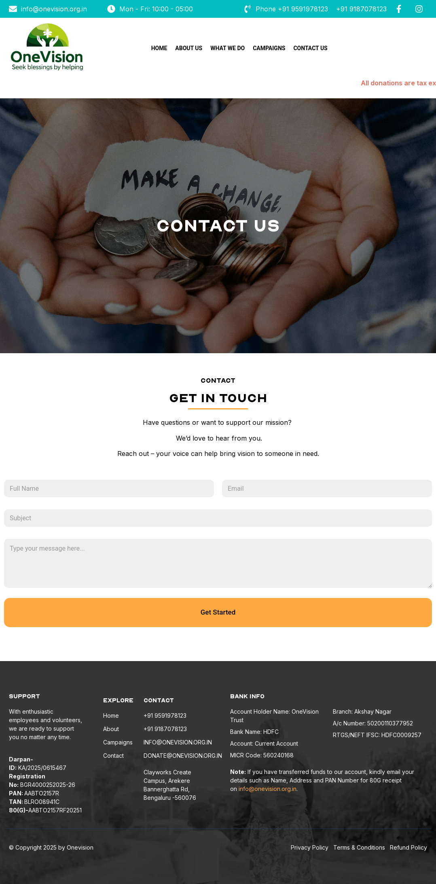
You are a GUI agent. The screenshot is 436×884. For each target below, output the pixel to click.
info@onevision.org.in (267, 788)
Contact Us (310, 48)
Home (159, 48)
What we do (227, 48)
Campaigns (269, 48)
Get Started (218, 612)
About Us (188, 48)
